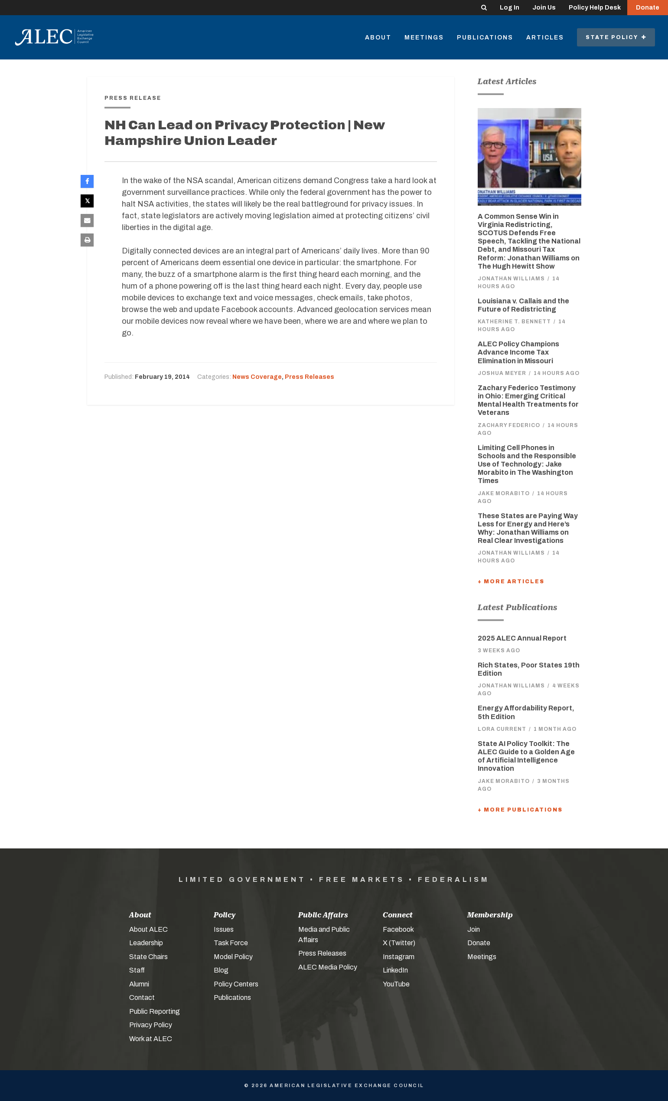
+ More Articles (511, 581)
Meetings (424, 37)
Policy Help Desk (595, 7)
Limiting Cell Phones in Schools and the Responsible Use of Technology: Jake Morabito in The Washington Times (527, 464)
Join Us (544, 7)
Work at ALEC (150, 1038)
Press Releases (309, 377)
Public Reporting (154, 1011)
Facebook (398, 929)
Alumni (139, 984)
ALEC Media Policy (327, 967)
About (378, 37)
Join (473, 929)
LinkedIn (395, 970)
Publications (485, 37)
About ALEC (148, 929)
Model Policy (233, 956)
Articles (545, 37)
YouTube (396, 984)
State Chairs (148, 956)
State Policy (616, 37)
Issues (224, 929)
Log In (509, 7)
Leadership (146, 943)
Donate (647, 7)
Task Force (231, 943)
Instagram (398, 956)
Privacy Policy (150, 1025)
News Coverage (257, 377)
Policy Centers (236, 984)
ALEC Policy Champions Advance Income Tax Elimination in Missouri (518, 352)
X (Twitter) (399, 943)
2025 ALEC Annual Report (522, 638)
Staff (137, 970)
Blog (221, 970)
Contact (142, 997)
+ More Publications (520, 810)
